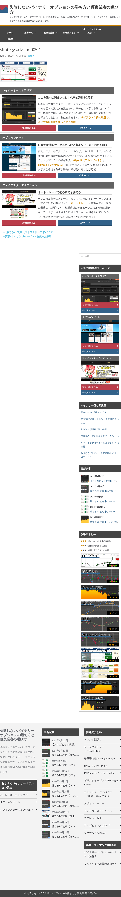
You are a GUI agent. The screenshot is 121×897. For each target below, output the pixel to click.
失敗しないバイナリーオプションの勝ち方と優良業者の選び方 (63, 9)
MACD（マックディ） (96, 765)
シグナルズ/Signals (95, 832)
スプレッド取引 (93, 818)
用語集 (10, 39)
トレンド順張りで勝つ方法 (94, 429)
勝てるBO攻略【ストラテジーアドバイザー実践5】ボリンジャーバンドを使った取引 (27, 234)
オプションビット (10, 802)
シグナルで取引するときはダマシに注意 (98, 445)
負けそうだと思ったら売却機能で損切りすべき (98, 455)
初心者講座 (49, 32)
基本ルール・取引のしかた (94, 412)
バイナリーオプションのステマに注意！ (100, 854)
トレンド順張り (93, 739)
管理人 (31, 56)
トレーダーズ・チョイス (98, 810)
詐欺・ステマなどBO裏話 (91, 31)
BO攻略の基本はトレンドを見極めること (99, 421)
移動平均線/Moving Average (99, 758)
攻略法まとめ (69, 32)
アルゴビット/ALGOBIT (97, 825)
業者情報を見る (29, 128)
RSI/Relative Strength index (99, 773)
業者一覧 (28, 32)
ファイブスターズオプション (16, 809)
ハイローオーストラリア (14, 794)
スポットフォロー (94, 803)
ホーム (10, 32)
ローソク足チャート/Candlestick (94, 749)
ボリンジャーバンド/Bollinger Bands (101, 782)
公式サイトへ (85, 128)
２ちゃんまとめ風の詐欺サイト (100, 865)
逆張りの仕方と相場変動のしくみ (97, 436)
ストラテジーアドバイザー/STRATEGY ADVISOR (98, 794)
